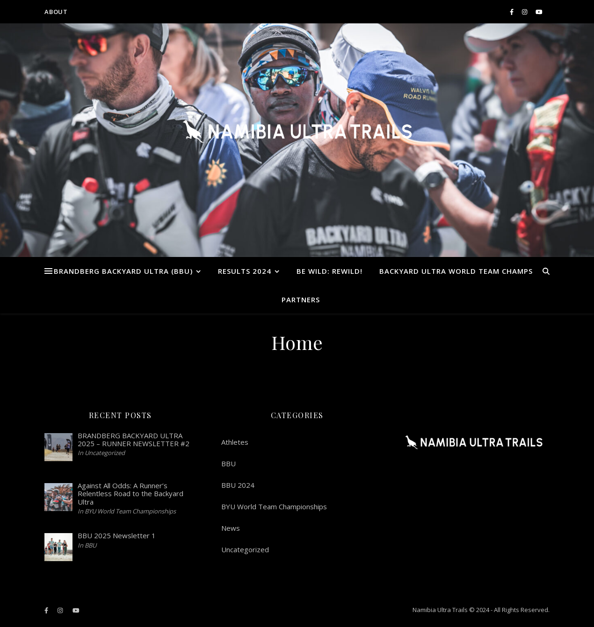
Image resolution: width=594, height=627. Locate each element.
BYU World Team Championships (274, 506)
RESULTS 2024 (244, 271)
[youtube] (539, 11)
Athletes (234, 442)
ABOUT (56, 11)
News (230, 528)
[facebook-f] (512, 11)
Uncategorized (245, 549)
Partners (301, 299)
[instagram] (525, 11)
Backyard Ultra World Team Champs (456, 271)
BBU (228, 463)
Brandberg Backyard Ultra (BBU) (123, 271)
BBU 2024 (237, 485)
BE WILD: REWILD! (329, 271)
